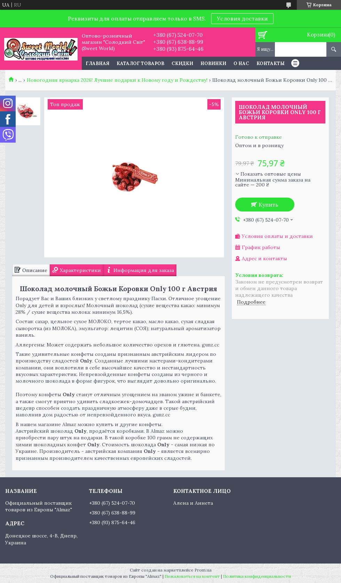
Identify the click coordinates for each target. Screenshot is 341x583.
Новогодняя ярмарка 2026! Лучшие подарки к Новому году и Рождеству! (117, 80)
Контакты (270, 63)
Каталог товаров (140, 63)
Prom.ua (203, 570)
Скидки (182, 63)
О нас (241, 63)
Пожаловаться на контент (192, 576)
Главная (97, 63)
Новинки (213, 63)
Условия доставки (242, 18)
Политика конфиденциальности (257, 576)
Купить (268, 204)
